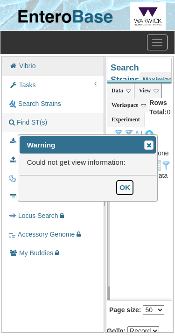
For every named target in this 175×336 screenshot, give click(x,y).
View (149, 90)
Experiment (126, 119)
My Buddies (34, 253)
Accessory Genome (45, 234)
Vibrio (22, 66)
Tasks (53, 84)
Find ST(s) (28, 122)
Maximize (157, 80)
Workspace (129, 105)
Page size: (125, 310)
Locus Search (36, 216)
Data (121, 90)
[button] (149, 145)
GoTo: (116, 331)
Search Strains (35, 104)
